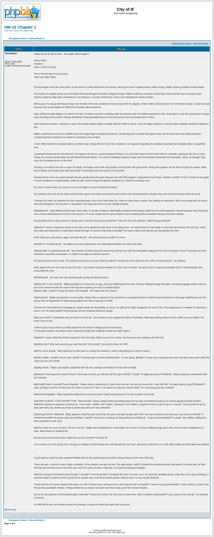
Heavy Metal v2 (37, 38)
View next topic (200, 43)
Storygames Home (18, 38)
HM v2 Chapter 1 (20, 27)
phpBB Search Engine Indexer (111, 530)
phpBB (99, 532)
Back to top (10, 509)
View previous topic (181, 43)
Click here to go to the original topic (18, 31)
